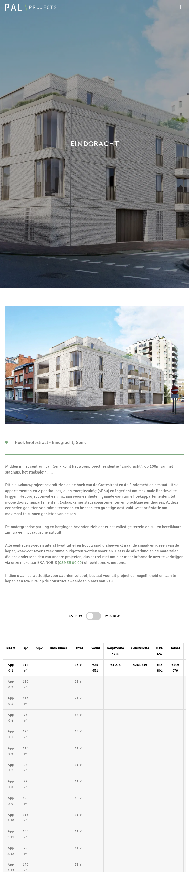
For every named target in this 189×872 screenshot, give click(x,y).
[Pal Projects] (30, 7)
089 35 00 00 (70, 562)
